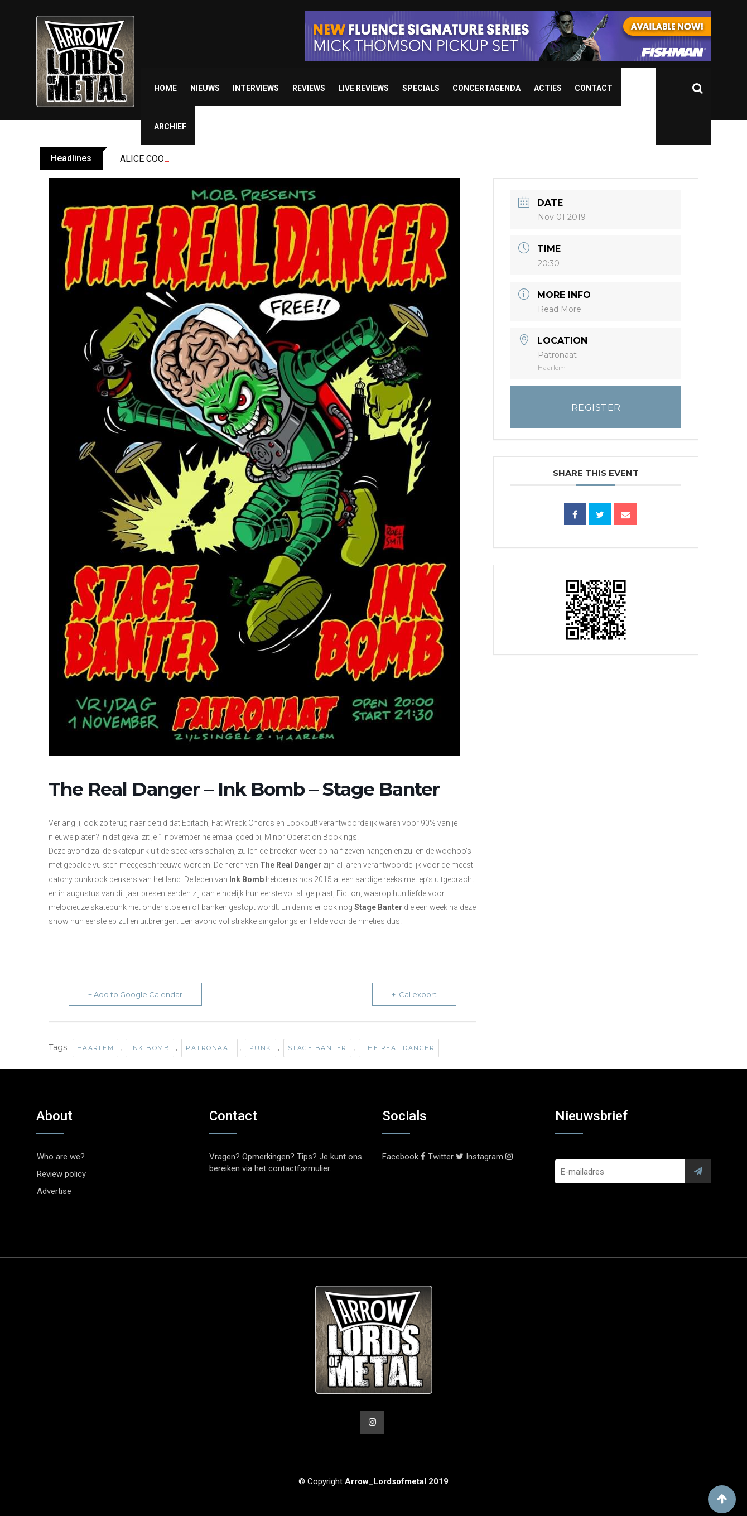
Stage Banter (317, 1048)
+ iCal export (414, 994)
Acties (548, 88)
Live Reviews (363, 88)
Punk (260, 1048)
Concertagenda (486, 88)
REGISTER (596, 407)
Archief (170, 126)
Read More (559, 309)
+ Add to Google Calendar (135, 994)
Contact (594, 88)
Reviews (308, 88)
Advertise (54, 1191)
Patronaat (209, 1048)
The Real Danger (399, 1048)
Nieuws (205, 88)
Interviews (256, 88)
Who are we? (61, 1157)
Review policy (61, 1174)
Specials (421, 88)
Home (165, 88)
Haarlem (95, 1048)
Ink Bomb (150, 1048)
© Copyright (373, 1481)
